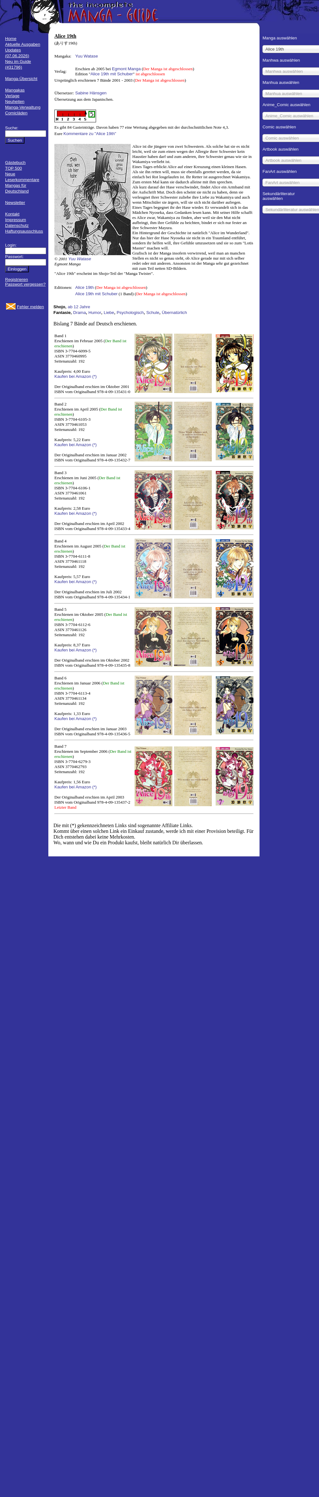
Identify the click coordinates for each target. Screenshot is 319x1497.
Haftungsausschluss (24, 231)
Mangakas (15, 90)
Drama (79, 312)
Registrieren (16, 279)
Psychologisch (130, 312)
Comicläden (16, 113)
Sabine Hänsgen (91, 93)
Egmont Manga (126, 68)
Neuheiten (14, 101)
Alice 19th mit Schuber (111, 73)
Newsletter (15, 202)
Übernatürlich (174, 312)
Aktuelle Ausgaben (22, 44)
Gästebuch (15, 162)
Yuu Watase (86, 56)
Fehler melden (30, 306)
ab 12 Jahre (79, 306)
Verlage (12, 95)
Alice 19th (84, 287)
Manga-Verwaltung (22, 107)
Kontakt (12, 214)
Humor (94, 312)
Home (11, 38)
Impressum (15, 219)
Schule (152, 312)
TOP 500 (13, 168)
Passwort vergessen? (25, 284)
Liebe (109, 312)
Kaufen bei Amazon (72, 376)
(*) (94, 376)
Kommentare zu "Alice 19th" (90, 133)
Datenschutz (17, 225)
